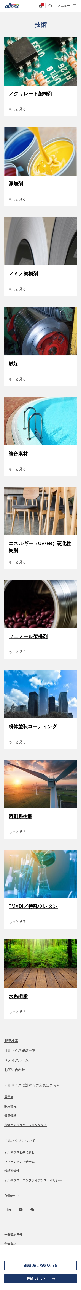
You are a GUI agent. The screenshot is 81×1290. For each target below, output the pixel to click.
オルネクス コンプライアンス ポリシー (33, 1180)
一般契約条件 (13, 1234)
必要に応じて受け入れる (40, 1265)
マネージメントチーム (19, 1161)
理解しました (41, 1279)
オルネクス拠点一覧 (19, 1050)
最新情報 (10, 1116)
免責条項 (10, 1244)
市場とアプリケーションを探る (25, 1125)
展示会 (8, 1097)
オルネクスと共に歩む (19, 1152)
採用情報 (10, 1106)
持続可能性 (11, 1171)
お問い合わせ (14, 1069)
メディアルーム (16, 1060)
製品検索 (11, 1040)
